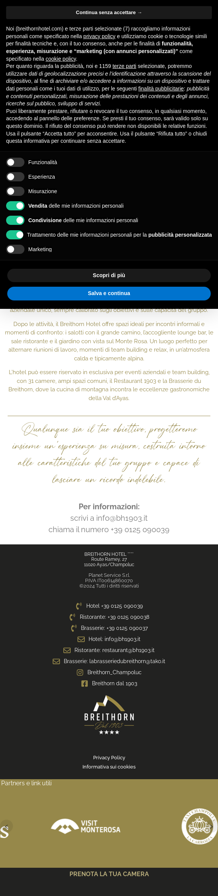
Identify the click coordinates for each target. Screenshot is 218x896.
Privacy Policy (109, 757)
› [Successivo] (211, 826)
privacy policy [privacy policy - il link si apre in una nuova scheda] (99, 36)
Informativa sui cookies (109, 767)
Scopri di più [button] (109, 275)
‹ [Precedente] (6, 826)
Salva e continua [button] (109, 293)
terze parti (124, 66)
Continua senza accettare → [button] (109, 12)
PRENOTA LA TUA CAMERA (109, 874)
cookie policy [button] (61, 59)
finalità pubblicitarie (161, 89)
